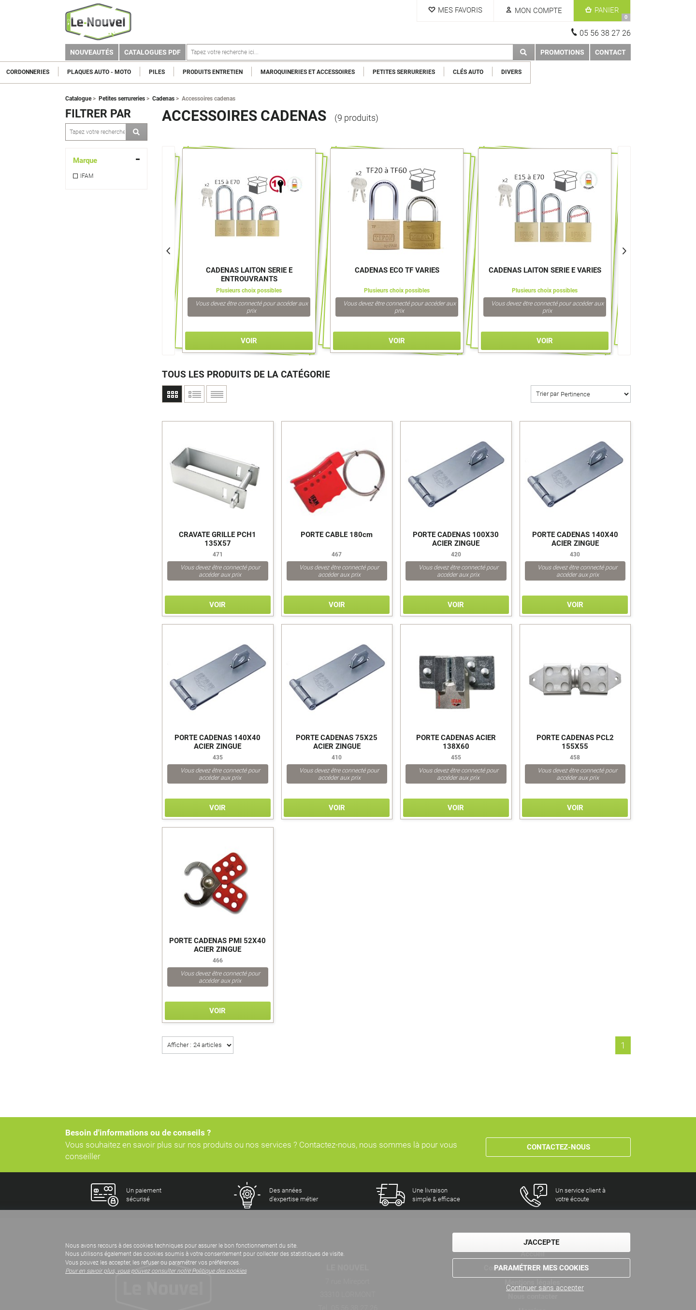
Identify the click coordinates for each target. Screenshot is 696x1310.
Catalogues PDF (152, 52)
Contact (610, 52)
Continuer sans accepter (545, 1287)
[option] (249, 250)
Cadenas (163, 98)
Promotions (562, 52)
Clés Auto (568, 72)
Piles (257, 72)
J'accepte (541, 1243)
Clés (81, 72)
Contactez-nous (558, 1144)
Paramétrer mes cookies (541, 1266)
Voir (249, 340)
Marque (85, 160)
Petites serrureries (504, 72)
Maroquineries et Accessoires (408, 72)
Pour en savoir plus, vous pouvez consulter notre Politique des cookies (155, 1273)
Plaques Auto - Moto (199, 72)
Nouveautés (92, 52)
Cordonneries (127, 72)
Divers (611, 72)
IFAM (86, 176)
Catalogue (78, 98)
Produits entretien (313, 72)
